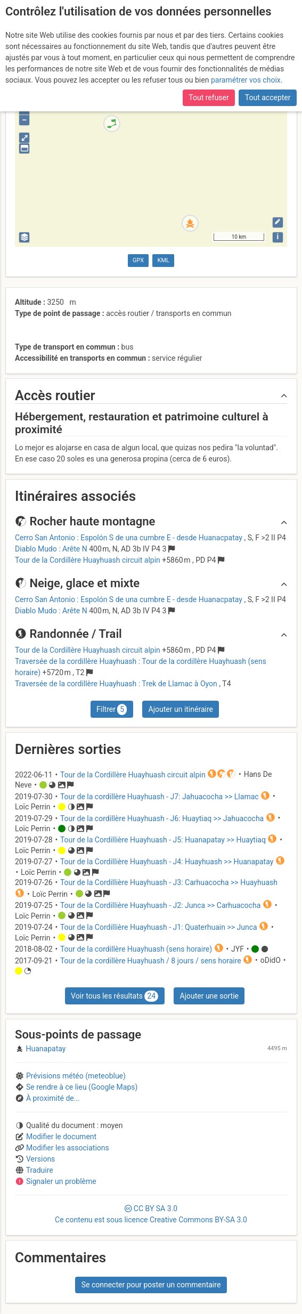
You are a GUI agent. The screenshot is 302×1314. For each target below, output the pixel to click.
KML (163, 260)
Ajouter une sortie (209, 996)
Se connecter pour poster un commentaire (151, 1284)
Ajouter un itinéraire (181, 709)
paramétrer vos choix (246, 80)
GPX (138, 260)
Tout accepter (268, 97)
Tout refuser (208, 97)
